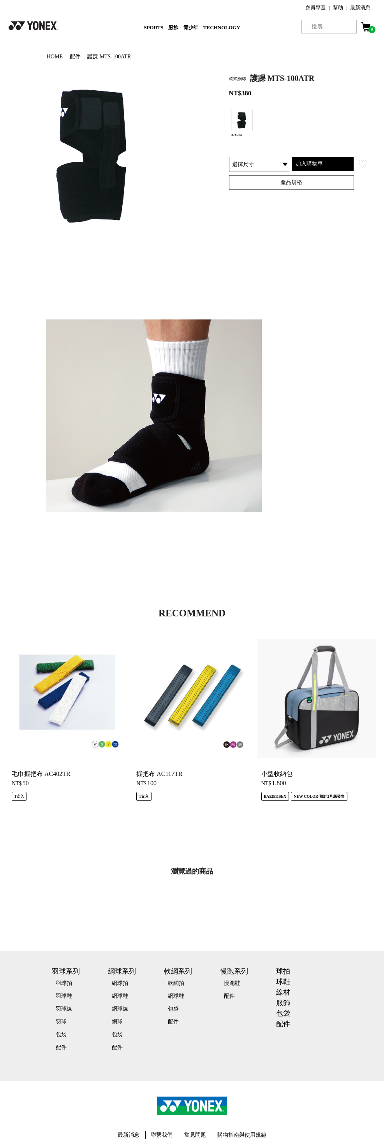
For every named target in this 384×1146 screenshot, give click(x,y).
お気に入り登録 (362, 164)
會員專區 (315, 8)
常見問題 (195, 1135)
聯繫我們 (162, 1135)
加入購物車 (309, 163)
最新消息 (360, 8)
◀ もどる (22, 55)
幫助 (338, 8)
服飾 (173, 27)
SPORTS (153, 27)
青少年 (191, 27)
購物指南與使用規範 (241, 1135)
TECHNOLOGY (221, 27)
